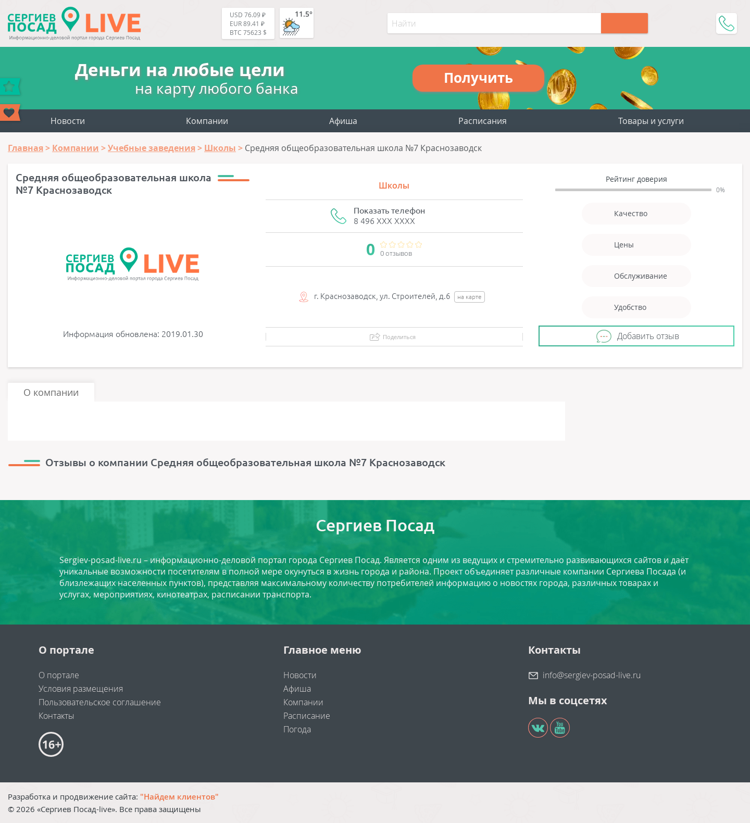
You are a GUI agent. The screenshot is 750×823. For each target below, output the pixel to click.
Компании (207, 121)
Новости (68, 121)
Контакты (56, 715)
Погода (297, 729)
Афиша (343, 121)
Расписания (482, 121)
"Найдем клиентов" (179, 796)
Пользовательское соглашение (100, 702)
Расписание (306, 715)
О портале (59, 675)
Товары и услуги (651, 121)
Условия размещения (81, 688)
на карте (469, 296)
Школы (394, 185)
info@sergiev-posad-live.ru (592, 675)
